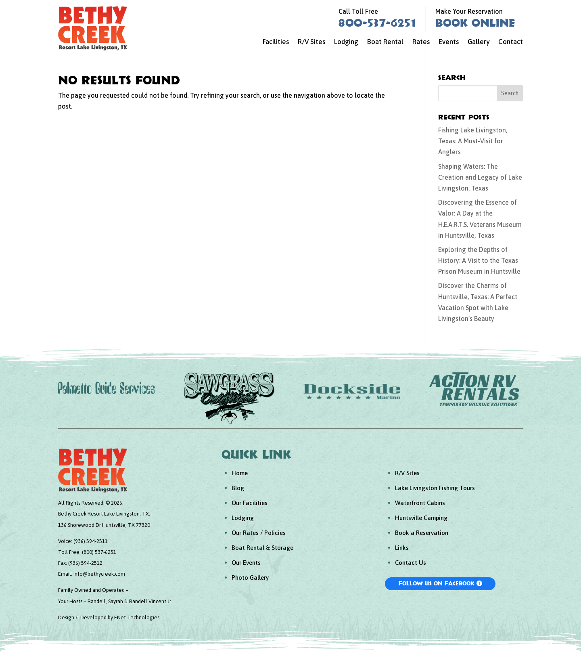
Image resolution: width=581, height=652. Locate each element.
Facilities (276, 42)
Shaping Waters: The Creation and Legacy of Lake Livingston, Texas (480, 177)
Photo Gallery (250, 577)
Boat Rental (385, 42)
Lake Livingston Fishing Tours (435, 487)
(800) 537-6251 (99, 552)
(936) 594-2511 (90, 541)
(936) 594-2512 (85, 563)
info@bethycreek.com (99, 574)
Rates (421, 42)
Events (449, 42)
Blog (238, 487)
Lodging (346, 42)
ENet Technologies (136, 617)
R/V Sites (311, 42)
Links (402, 547)
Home (240, 473)
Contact (510, 42)
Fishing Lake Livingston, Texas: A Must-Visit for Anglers (472, 140)
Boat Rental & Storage (262, 547)
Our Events (246, 562)
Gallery (478, 42)
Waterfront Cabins (420, 502)
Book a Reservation (421, 532)
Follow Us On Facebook (436, 583)
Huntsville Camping (421, 517)
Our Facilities (250, 502)
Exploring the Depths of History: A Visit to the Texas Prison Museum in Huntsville (479, 260)
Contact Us (410, 562)
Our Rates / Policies (259, 532)
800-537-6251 (377, 22)
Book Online (475, 22)
